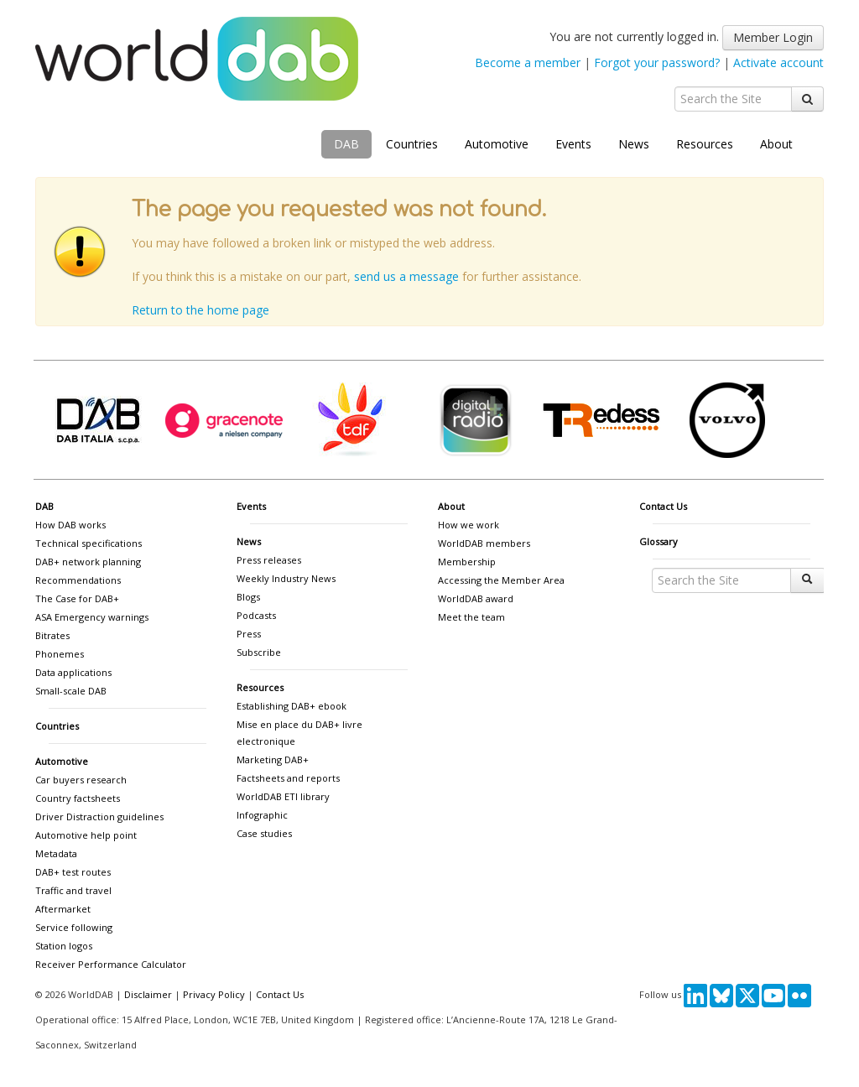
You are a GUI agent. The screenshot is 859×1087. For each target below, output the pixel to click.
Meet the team (471, 617)
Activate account (778, 62)
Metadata (56, 853)
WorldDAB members (484, 543)
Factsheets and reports (288, 778)
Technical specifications (88, 543)
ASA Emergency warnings (91, 617)
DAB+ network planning (88, 561)
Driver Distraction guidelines (99, 816)
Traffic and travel (73, 890)
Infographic (262, 815)
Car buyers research (81, 779)
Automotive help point (86, 835)
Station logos (63, 945)
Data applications (73, 672)
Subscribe (259, 652)
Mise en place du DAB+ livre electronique (299, 732)
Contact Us (663, 506)
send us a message (406, 276)
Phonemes (59, 654)
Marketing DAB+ (273, 759)
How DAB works (70, 524)
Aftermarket (63, 908)
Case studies (264, 833)
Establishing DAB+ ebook (291, 706)
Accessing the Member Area (501, 580)
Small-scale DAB (71, 690)
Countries (412, 144)
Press (249, 633)
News (633, 144)
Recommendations (78, 580)
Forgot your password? (657, 62)
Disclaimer (148, 994)
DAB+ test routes (73, 872)
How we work (468, 524)
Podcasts (256, 615)
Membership (467, 561)
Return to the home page (200, 310)
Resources (704, 144)
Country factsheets (77, 798)
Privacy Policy (214, 994)
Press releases (269, 560)
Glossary (658, 541)
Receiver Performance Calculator (110, 964)
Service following (73, 927)
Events (573, 144)
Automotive (496, 144)
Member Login (773, 37)
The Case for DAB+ (77, 598)
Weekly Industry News (286, 578)
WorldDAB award (475, 598)
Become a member (527, 62)
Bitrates (52, 635)
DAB (346, 144)
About (776, 144)
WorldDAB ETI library (283, 796)
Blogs (248, 596)
